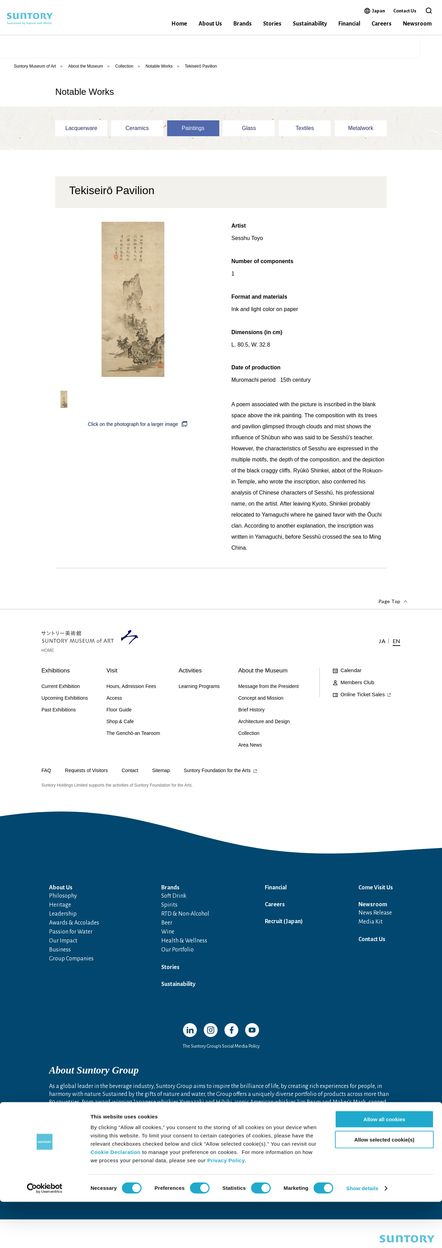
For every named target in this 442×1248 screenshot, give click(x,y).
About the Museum (85, 67)
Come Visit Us (375, 889)
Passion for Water (71, 933)
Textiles (305, 129)
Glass (249, 129)
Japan (378, 10)
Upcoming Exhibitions (64, 699)
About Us (210, 24)
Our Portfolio (177, 951)
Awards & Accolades (74, 924)
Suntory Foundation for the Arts (217, 772)
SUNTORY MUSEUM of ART (62, 46)
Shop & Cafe (120, 723)
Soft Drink (173, 897)
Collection (124, 67)
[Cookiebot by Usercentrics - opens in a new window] (45, 1234)
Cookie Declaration (115, 1198)
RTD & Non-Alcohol (185, 915)
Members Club (357, 684)
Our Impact (63, 942)
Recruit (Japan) (284, 923)
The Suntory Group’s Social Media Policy (221, 1047)
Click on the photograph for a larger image (133, 425)
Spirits (169, 906)
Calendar (351, 672)
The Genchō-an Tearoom (133, 734)
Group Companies (71, 960)
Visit (111, 672)
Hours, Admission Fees (131, 687)
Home (179, 24)
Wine (167, 933)
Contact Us (404, 10)
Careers (382, 24)
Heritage (60, 906)
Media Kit (370, 923)
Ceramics (137, 129)
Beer (166, 924)
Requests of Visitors (86, 772)
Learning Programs (199, 687)
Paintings (193, 129)
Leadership (63, 915)
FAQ (46, 772)
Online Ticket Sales (318, 47)
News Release (375, 914)
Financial (349, 24)
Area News (250, 746)
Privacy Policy (226, 1206)
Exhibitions (55, 672)
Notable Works (159, 67)
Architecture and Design (264, 723)
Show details (362, 1234)
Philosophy (63, 897)
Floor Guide (119, 711)
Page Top (389, 602)
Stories (272, 24)
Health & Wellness (184, 942)
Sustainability (310, 24)
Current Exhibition (60, 687)
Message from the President (268, 687)
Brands (242, 24)
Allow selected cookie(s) (384, 1186)
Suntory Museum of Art (35, 67)
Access (363, 47)
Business (60, 951)
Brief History (251, 711)
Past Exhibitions (58, 711)
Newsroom (417, 24)
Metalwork (360, 129)
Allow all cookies (384, 1165)
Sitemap (161, 772)
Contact (130, 772)
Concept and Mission (261, 699)
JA (386, 47)
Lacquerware (81, 129)
